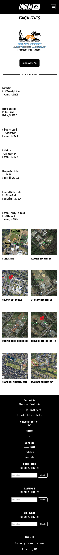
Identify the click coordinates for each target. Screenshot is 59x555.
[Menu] (53, 7)
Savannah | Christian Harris (29, 409)
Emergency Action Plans (29, 63)
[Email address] (24, 475)
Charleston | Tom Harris (29, 404)
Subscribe (43, 475)
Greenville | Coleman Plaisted (29, 415)
